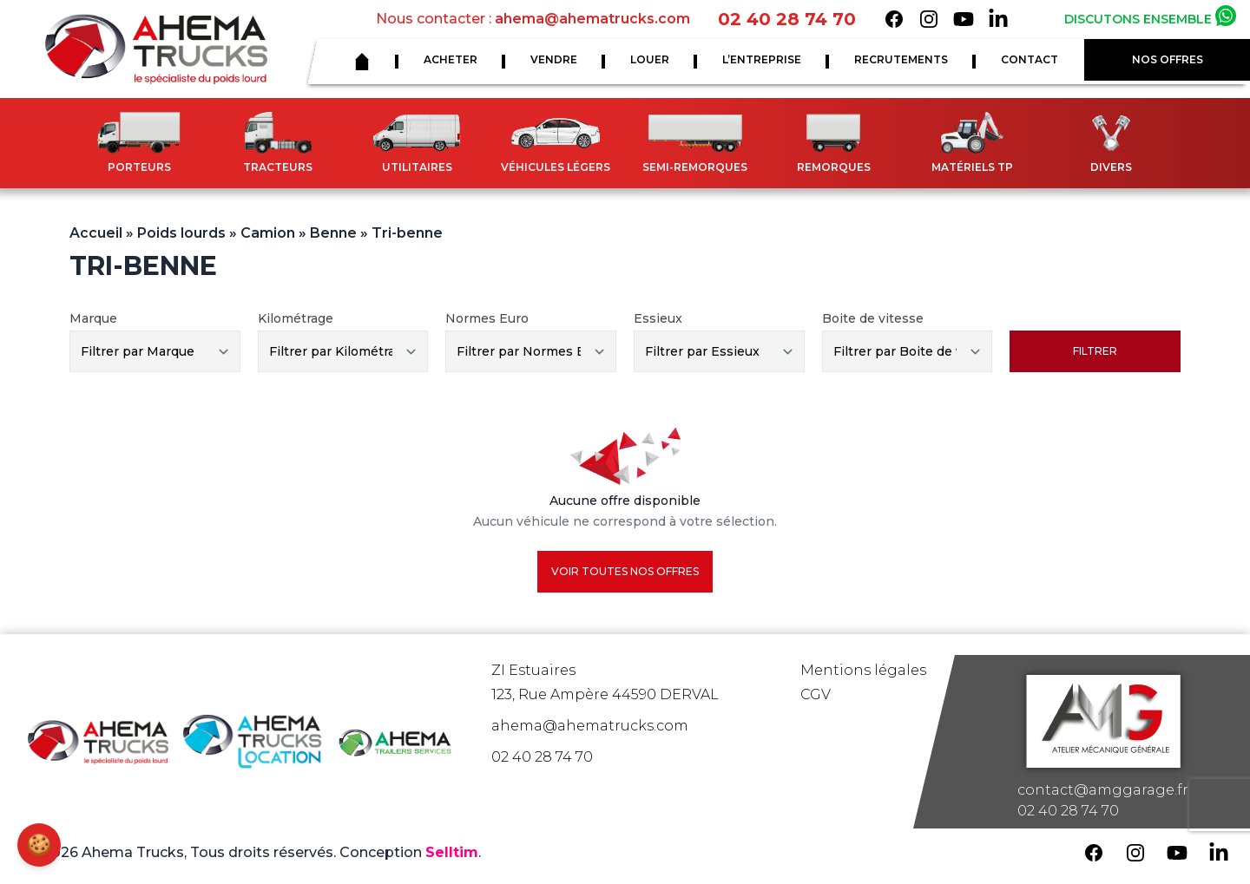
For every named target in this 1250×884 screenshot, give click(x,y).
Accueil (95, 233)
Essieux (658, 318)
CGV (815, 694)
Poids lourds (181, 233)
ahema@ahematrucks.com (592, 18)
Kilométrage (295, 318)
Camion (267, 233)
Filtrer (1095, 350)
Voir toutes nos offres (625, 571)
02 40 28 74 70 (787, 19)
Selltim (451, 852)
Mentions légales (863, 670)
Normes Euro (487, 318)
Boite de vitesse (873, 318)
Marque (93, 318)
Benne (333, 233)
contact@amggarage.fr (1102, 790)
